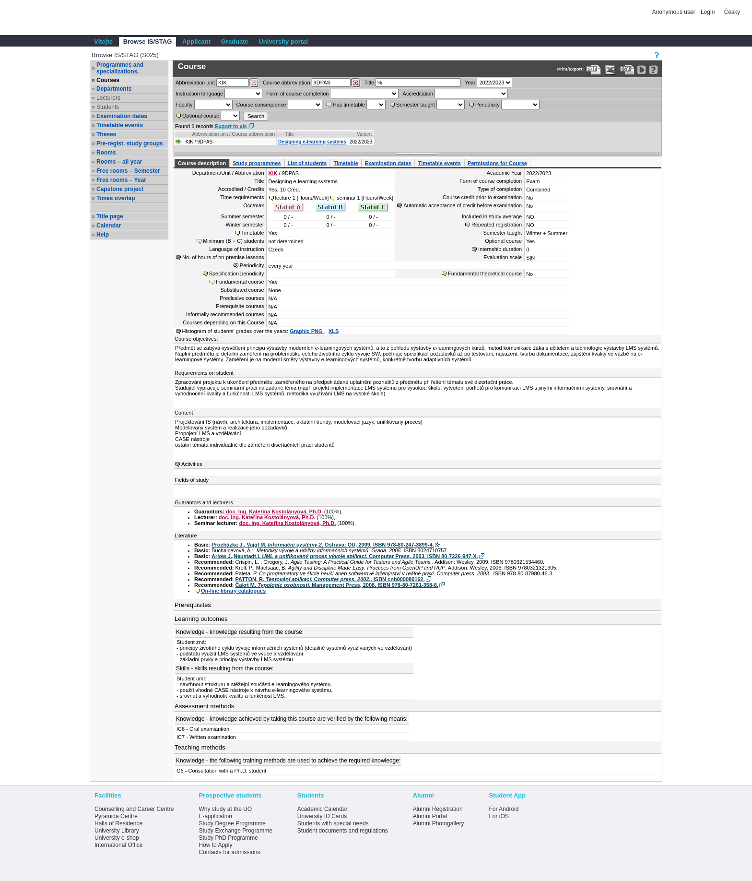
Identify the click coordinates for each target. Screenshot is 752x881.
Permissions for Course (497, 163)
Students (107, 107)
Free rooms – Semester (128, 170)
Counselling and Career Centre (134, 809)
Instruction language (199, 93)
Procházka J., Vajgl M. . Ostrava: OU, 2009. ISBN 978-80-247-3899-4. (323, 545)
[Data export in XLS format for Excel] (610, 70)
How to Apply (215, 845)
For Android (503, 809)
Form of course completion (297, 93)
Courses (107, 80)
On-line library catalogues (233, 591)
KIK (273, 173)
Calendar (108, 225)
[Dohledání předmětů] (356, 83)
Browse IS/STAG (147, 41)
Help (102, 234)
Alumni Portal (430, 816)
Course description (202, 163)
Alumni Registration (438, 809)
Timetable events (119, 125)
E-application (215, 816)
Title (369, 82)
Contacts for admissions (229, 852)
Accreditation (418, 93)
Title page (109, 216)
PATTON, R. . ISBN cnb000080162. (330, 579)
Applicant (196, 41)
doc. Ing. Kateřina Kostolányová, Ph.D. (274, 511)
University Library (116, 830)
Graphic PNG (307, 331)
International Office (118, 845)
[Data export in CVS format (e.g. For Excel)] (627, 70)
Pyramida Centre (116, 816)
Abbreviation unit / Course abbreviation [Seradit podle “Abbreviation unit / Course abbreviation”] (233, 134)
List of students (307, 163)
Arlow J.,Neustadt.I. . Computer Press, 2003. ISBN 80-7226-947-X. (345, 556)
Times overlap (115, 198)
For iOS (498, 816)
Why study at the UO (225, 809)
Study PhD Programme (228, 837)
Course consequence (261, 104)
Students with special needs (333, 823)
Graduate (234, 41)
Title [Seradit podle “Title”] (289, 134)
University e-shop (116, 837)
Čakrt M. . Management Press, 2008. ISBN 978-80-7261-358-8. (336, 585)
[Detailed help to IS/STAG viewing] (653, 70)
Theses (106, 134)
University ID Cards (322, 816)
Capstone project (119, 189)
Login (708, 12)
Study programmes (257, 163)
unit (195, 82)
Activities (191, 464)
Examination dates (121, 116)
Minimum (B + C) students (233, 241)
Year (470, 82)
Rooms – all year (119, 161)
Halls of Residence (118, 823)
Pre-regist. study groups (129, 143)
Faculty (184, 104)
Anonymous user (674, 12)
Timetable (345, 163)
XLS (334, 331)
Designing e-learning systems (312, 141)
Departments (113, 88)
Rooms (106, 152)
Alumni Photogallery (438, 823)
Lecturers (108, 98)
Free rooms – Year (121, 180)
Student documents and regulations (342, 830)
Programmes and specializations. (119, 68)
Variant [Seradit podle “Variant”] (364, 134)
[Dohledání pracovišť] (254, 83)
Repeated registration (496, 224)
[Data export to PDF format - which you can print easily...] (593, 70)
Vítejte (103, 41)
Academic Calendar (322, 809)
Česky (732, 12)
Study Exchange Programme (235, 830)
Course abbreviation (286, 82)
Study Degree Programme (232, 823)
